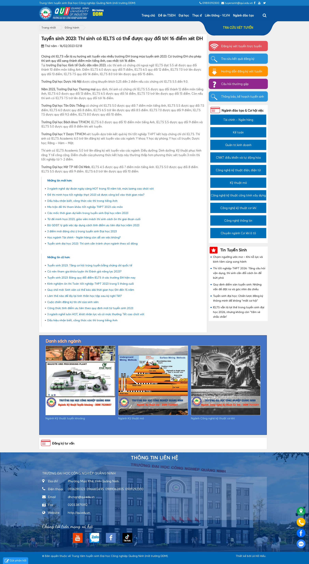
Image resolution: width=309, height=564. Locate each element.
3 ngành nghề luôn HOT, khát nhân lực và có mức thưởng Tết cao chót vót (95, 314)
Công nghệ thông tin (238, 220)
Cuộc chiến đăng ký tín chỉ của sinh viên (73, 302)
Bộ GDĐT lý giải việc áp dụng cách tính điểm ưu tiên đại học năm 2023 (93, 225)
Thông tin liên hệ (154, 457)
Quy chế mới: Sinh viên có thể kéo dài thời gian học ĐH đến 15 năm (90, 289)
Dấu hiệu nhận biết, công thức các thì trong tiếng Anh (82, 200)
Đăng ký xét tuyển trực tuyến (241, 46)
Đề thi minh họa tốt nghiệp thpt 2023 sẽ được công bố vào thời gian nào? (95, 194)
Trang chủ (148, 15)
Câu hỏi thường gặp (235, 84)
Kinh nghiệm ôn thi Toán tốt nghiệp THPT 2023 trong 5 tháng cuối (90, 283)
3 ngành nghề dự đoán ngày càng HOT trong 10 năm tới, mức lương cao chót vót (100, 188)
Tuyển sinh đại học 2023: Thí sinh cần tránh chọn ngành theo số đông (92, 243)
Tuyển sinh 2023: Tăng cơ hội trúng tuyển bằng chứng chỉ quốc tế (89, 265)
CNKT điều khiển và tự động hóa (238, 157)
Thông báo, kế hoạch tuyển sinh (242, 96)
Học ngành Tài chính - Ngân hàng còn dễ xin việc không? (84, 237)
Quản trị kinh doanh (238, 145)
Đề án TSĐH (166, 15)
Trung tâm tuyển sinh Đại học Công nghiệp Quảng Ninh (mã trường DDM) (120, 556)
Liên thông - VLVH (217, 15)
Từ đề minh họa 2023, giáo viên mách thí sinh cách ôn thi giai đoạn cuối (94, 219)
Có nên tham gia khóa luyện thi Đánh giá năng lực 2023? (84, 271)
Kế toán (238, 132)
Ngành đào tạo (243, 15)
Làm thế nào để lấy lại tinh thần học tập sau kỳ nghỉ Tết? (84, 295)
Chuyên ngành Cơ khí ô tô (238, 233)
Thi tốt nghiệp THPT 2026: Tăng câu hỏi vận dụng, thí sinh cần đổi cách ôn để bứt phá (239, 273)
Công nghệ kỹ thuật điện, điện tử (238, 170)
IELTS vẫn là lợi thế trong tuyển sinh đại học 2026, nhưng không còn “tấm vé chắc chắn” (238, 312)
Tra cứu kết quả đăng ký (237, 58)
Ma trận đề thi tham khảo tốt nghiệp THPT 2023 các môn (85, 206)
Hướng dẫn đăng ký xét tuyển (241, 71)
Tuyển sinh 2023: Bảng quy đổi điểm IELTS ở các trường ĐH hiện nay (91, 277)
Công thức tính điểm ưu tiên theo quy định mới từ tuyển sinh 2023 (90, 308)
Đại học (184, 15)
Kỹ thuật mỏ (238, 182)
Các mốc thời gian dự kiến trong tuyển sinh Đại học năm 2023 (87, 213)
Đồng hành (72, 27)
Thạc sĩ (197, 15)
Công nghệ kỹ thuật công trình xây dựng (238, 195)
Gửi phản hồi (15, 561)
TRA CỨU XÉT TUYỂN (238, 27)
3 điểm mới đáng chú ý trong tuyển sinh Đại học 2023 (82, 231)
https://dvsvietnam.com (57, 560)
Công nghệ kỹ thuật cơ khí (238, 208)
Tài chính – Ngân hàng (238, 119)
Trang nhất (48, 27)
